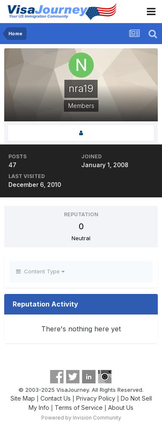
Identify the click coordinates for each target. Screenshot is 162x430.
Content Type (40, 271)
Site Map (23, 398)
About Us (120, 407)
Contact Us (55, 398)
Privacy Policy (95, 398)
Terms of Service (79, 407)
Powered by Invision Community (81, 417)
